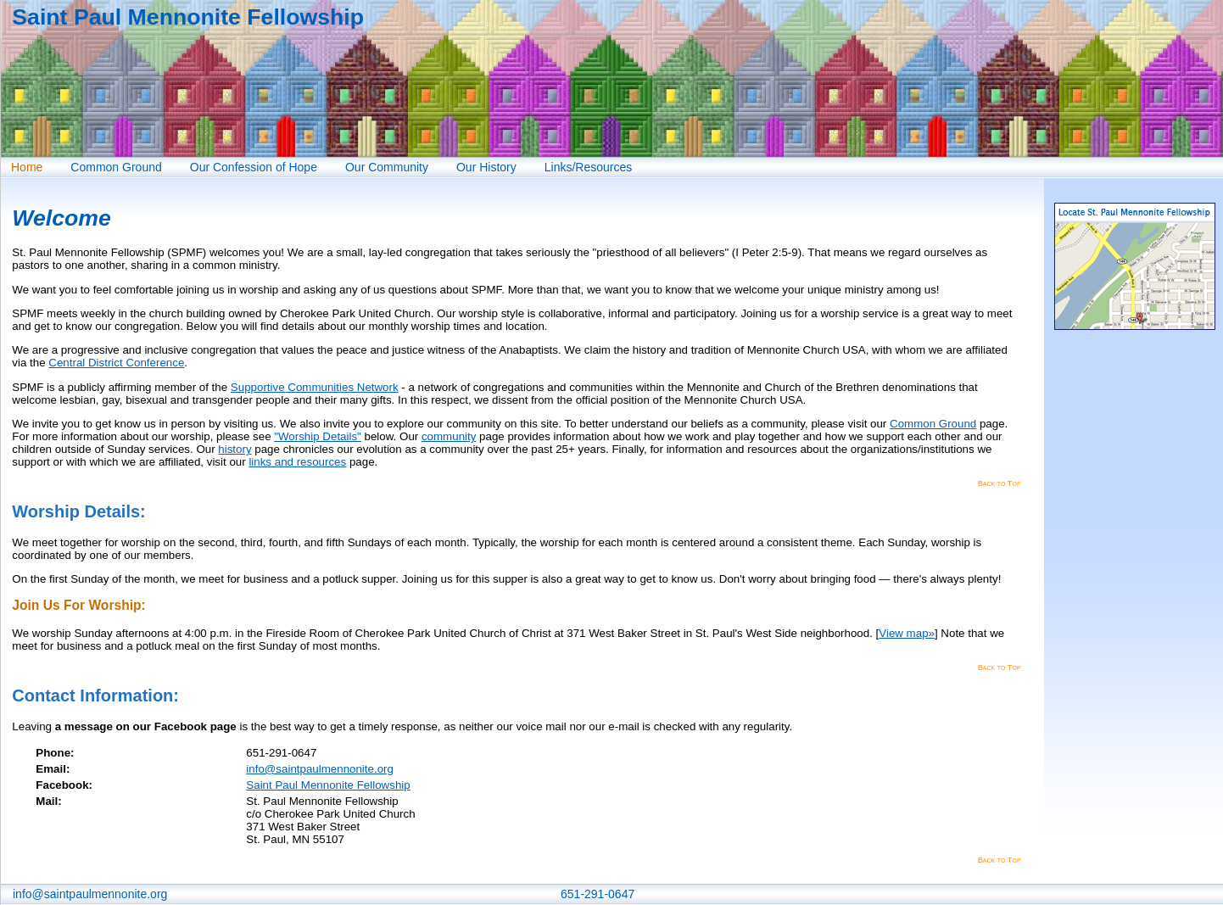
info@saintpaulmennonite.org (320, 769)
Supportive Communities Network (315, 387)
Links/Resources (588, 167)
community (449, 436)
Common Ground (115, 167)
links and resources (297, 461)
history (234, 449)
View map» (907, 633)
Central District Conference (116, 362)
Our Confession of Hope (253, 167)
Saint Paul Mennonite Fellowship (328, 785)
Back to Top (999, 483)
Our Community (386, 167)
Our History (486, 167)
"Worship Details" (317, 436)
